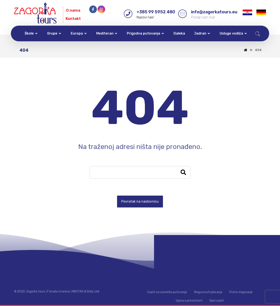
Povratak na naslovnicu (140, 202)
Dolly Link (93, 291)
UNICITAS (77, 291)
